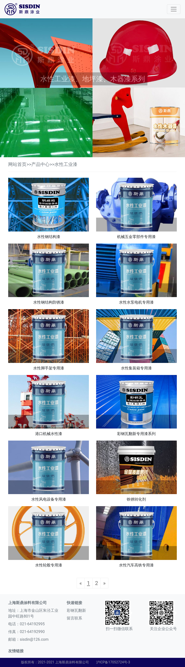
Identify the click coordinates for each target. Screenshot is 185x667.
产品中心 (40, 164)
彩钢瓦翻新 (76, 610)
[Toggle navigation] (173, 9)
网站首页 (17, 164)
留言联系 (74, 618)
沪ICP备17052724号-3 (113, 662)
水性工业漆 (65, 164)
